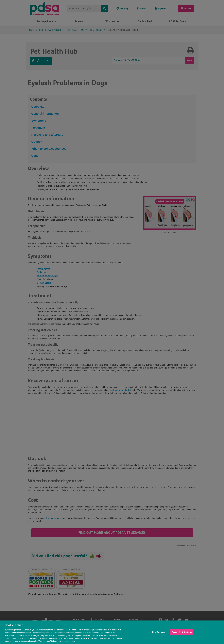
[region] (112, 632)
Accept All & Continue (182, 632)
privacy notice (87, 638)
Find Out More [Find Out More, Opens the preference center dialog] (158, 632)
